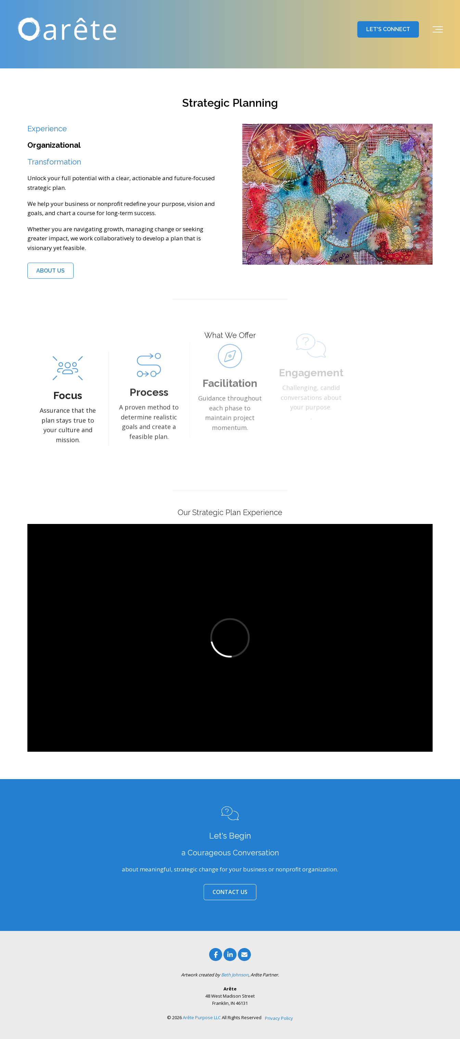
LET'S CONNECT (388, 29)
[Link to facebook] (215, 954)
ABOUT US (50, 270)
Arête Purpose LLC (202, 1017)
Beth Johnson (234, 975)
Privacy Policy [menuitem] (279, 1018)
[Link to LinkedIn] (230, 954)
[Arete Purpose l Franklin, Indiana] (68, 29)
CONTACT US (230, 892)
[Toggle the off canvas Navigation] (437, 29)
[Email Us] (244, 954)
